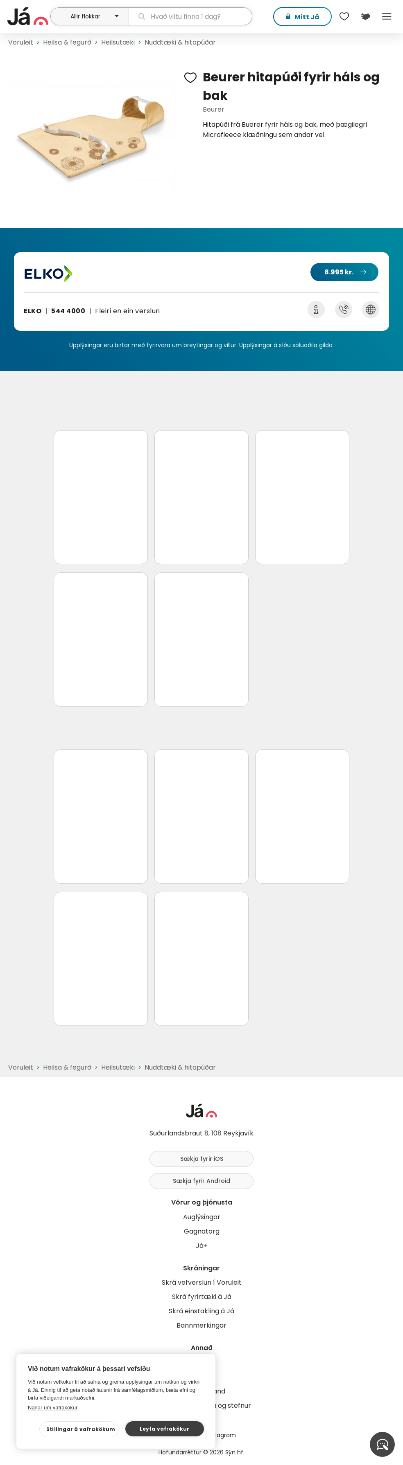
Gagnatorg (202, 1231)
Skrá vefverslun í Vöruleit (202, 1282)
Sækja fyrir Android (201, 1181)
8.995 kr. (338, 272)
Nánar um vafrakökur (52, 1407)
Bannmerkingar (201, 1325)
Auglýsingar (201, 1217)
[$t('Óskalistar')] (344, 16)
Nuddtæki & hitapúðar (180, 42)
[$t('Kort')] (365, 16)
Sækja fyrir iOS (201, 1159)
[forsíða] (27, 16)
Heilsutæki (118, 42)
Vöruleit (20, 42)
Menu (387, 16)
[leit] (190, 16)
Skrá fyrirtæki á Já (201, 1296)
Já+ (202, 1245)
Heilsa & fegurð (67, 42)
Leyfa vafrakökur (164, 1428)
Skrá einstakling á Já (201, 1311)
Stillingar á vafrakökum (80, 1429)
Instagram (221, 1435)
